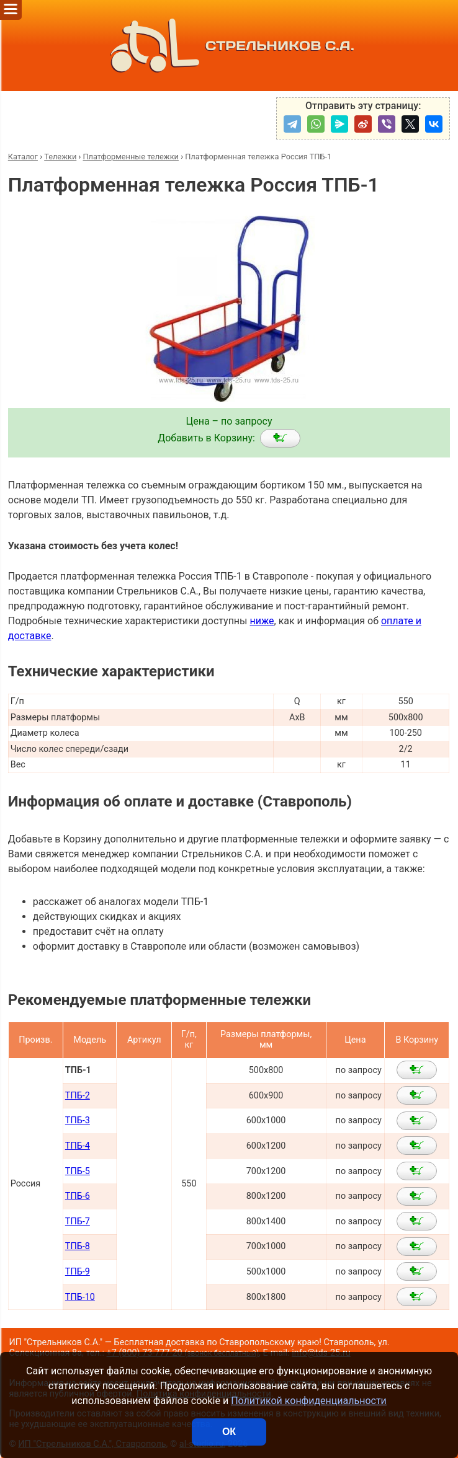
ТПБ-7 (77, 1221)
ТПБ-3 (77, 1120)
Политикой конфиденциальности (309, 1401)
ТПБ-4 (77, 1146)
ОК (229, 1431)
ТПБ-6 (77, 1196)
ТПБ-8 (77, 1246)
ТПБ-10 (80, 1297)
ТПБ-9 (77, 1271)
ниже (261, 621)
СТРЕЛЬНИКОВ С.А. (229, 46)
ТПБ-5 (77, 1171)
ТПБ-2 (77, 1095)
